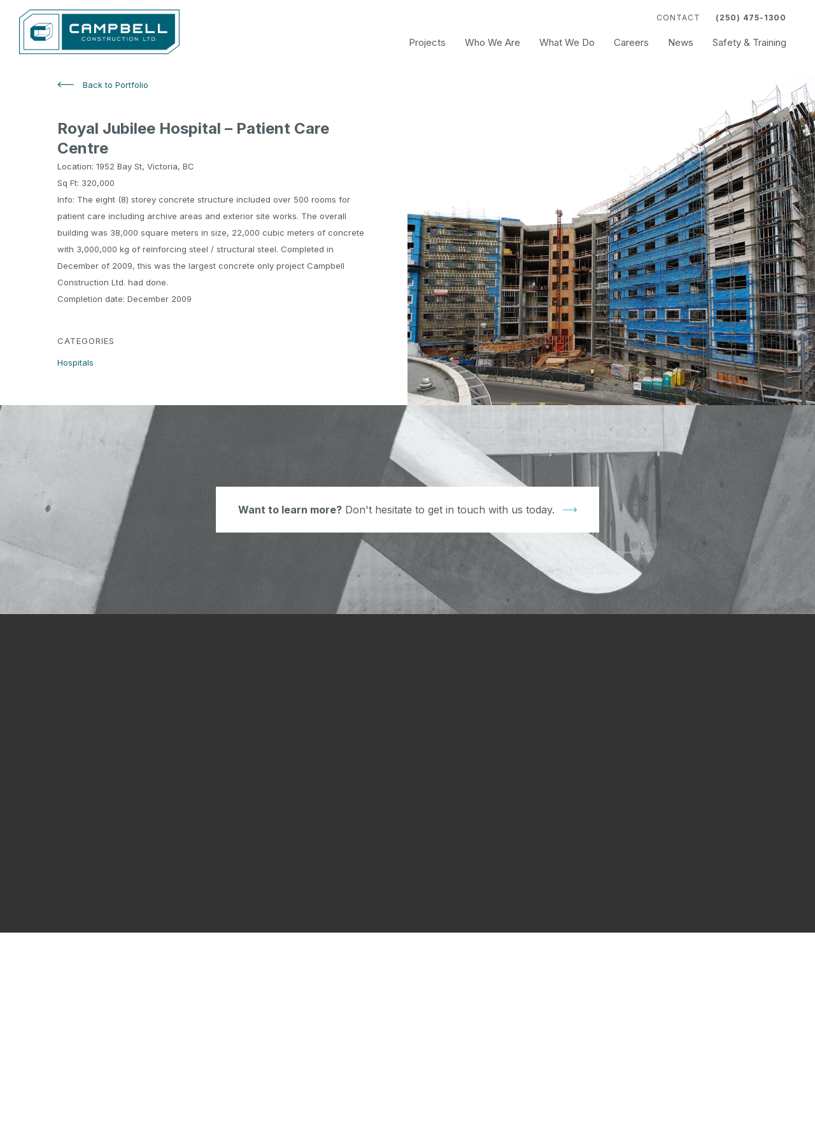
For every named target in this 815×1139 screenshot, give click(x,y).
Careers (631, 42)
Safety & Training (749, 42)
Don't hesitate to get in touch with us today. (396, 509)
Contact (678, 17)
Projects (427, 42)
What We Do (567, 42)
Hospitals (75, 362)
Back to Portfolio (115, 85)
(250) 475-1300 (751, 17)
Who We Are (492, 42)
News (680, 42)
